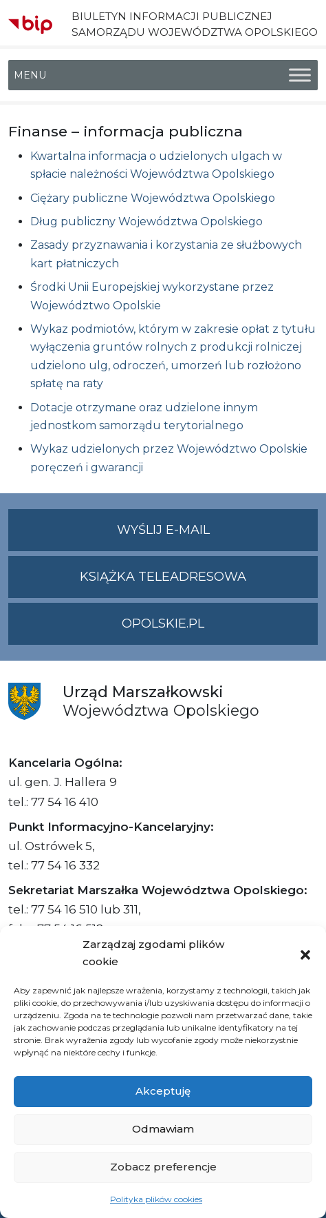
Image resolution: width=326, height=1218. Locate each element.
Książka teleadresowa (163, 576)
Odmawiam (163, 1128)
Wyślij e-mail (217, 535)
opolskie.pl (163, 623)
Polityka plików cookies (156, 1199)
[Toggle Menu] (300, 75)
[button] (305, 953)
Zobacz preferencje (163, 1166)
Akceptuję (163, 1090)
